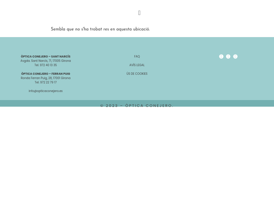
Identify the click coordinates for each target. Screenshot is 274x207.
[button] (139, 13)
